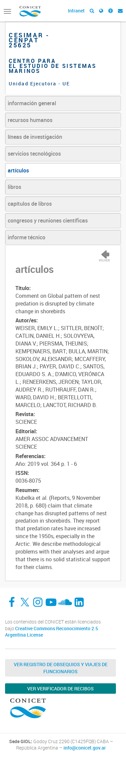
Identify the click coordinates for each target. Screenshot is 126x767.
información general (32, 103)
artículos (18, 170)
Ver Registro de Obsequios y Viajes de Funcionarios (61, 668)
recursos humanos (30, 120)
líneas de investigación (35, 136)
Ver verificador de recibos (60, 688)
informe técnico (26, 237)
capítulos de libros (30, 203)
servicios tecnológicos (34, 153)
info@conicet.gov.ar (85, 748)
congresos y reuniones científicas (48, 220)
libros (14, 187)
